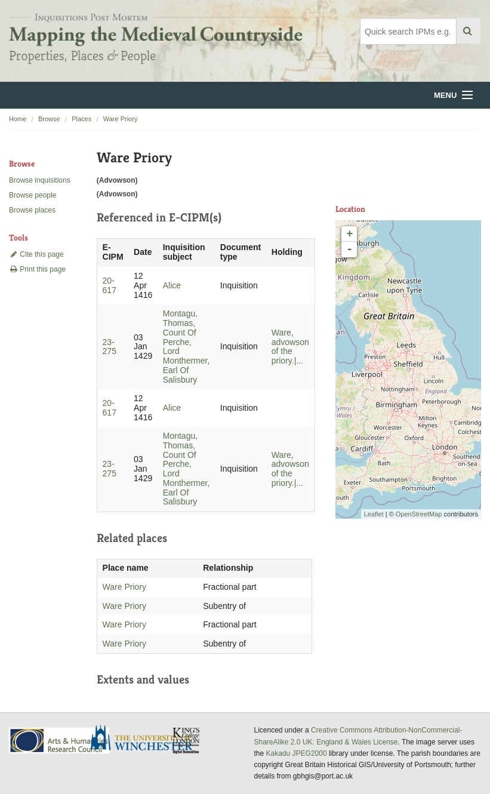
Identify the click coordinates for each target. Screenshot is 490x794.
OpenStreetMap (419, 514)
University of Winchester (146, 739)
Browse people (32, 195)
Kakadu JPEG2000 (296, 753)
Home (17, 118)
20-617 (109, 285)
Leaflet (374, 514)
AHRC (60, 740)
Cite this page (36, 254)
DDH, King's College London (186, 740)
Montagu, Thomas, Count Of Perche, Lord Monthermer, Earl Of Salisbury (186, 346)
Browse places (32, 210)
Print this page (37, 269)
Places (81, 118)
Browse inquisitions (39, 180)
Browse (49, 118)
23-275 (109, 346)
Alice (172, 285)
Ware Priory (120, 118)
